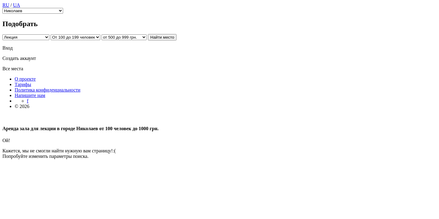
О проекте (25, 79)
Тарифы (23, 84)
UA (16, 5)
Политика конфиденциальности (47, 89)
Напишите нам (30, 95)
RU (5, 5)
